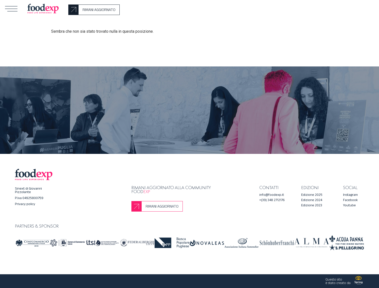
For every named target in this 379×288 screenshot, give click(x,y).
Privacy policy (25, 204)
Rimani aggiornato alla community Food (171, 189)
